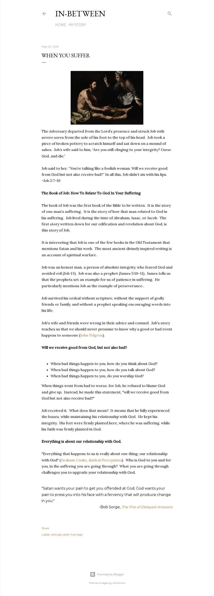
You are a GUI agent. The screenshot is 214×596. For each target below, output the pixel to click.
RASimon (119, 583)
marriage (76, 534)
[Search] (169, 12)
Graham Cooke (74, 460)
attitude (56, 534)
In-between (80, 13)
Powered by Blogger (107, 574)
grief (66, 534)
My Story (77, 25)
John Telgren (91, 335)
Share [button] (45, 528)
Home (60, 25)
